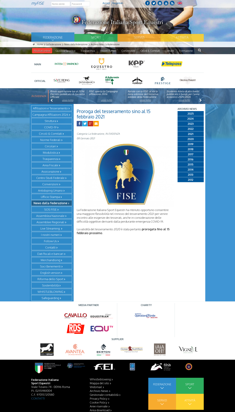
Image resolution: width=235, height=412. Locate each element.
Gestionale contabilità (104, 394)
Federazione (53, 37)
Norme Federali (50, 140)
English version (50, 272)
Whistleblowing (100, 379)
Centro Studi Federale (50, 178)
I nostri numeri (108, 50)
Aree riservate (99, 406)
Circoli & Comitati (150, 50)
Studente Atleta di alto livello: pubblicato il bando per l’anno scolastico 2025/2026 (182, 94)
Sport (96, 37)
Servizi (139, 37)
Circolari (50, 146)
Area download (99, 410)
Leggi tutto (67, 100)
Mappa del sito (99, 383)
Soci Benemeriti (50, 266)
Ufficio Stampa (50, 197)
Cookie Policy (98, 402)
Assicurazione (50, 171)
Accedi (106, 3)
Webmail (96, 387)
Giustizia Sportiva (65, 50)
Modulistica (50, 152)
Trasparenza (88, 50)
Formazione (186, 50)
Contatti (169, 50)
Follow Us (50, 241)
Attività (182, 37)
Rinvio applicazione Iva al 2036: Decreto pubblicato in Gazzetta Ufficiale (67, 94)
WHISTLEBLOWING (50, 291)
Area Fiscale (50, 165)
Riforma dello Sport (50, 279)
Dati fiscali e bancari (50, 253)
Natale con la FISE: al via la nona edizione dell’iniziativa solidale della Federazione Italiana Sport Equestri (143, 95)
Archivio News (99, 391)
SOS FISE (50, 209)
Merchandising (50, 260)
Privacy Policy (98, 398)
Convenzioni (128, 50)
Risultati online (42, 50)
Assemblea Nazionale (50, 215)
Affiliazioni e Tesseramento (50, 108)
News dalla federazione (50, 203)
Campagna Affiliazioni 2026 (50, 114)
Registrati (117, 3)
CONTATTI (38, 398)
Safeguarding (50, 298)
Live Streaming (50, 228)
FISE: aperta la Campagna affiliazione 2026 (103, 93)
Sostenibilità (50, 285)
